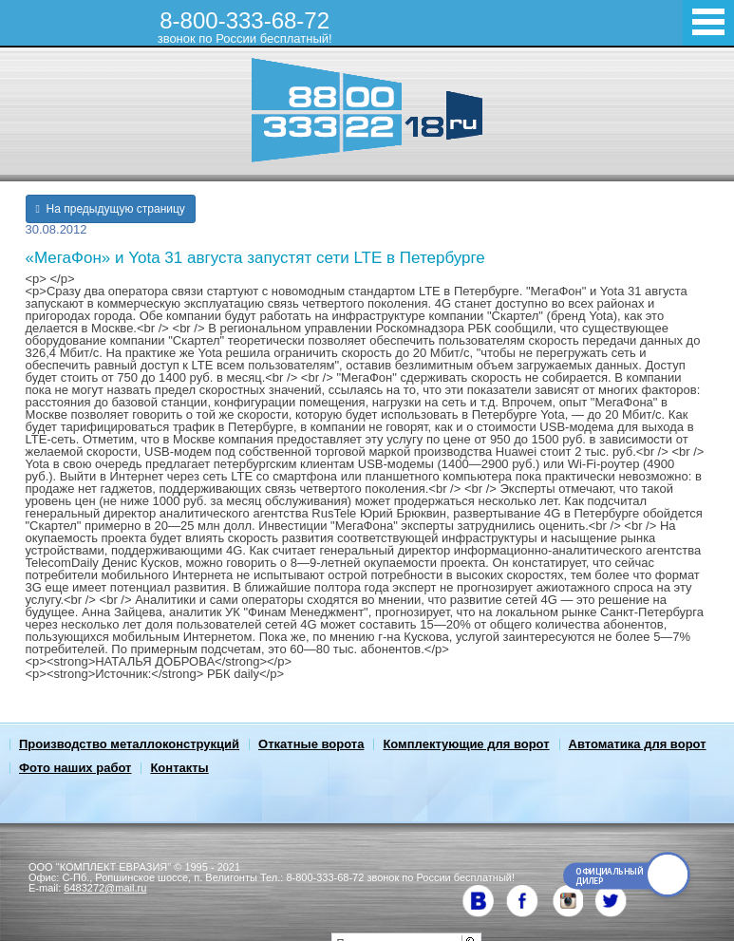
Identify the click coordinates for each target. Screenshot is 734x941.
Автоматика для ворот (637, 744)
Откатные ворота (311, 744)
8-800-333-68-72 (245, 27)
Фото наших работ (75, 768)
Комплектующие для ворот (466, 744)
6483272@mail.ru (105, 888)
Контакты (179, 768)
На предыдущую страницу (110, 209)
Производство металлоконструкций (129, 744)
